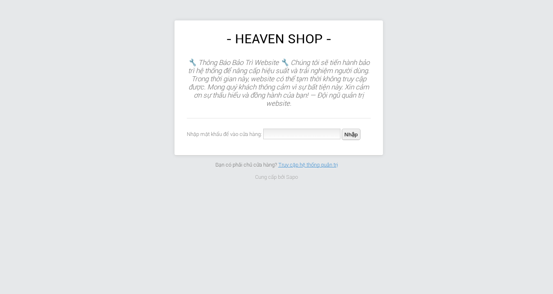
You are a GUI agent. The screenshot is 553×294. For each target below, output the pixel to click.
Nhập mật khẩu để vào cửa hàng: (224, 134)
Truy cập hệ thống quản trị (308, 165)
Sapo (292, 177)
